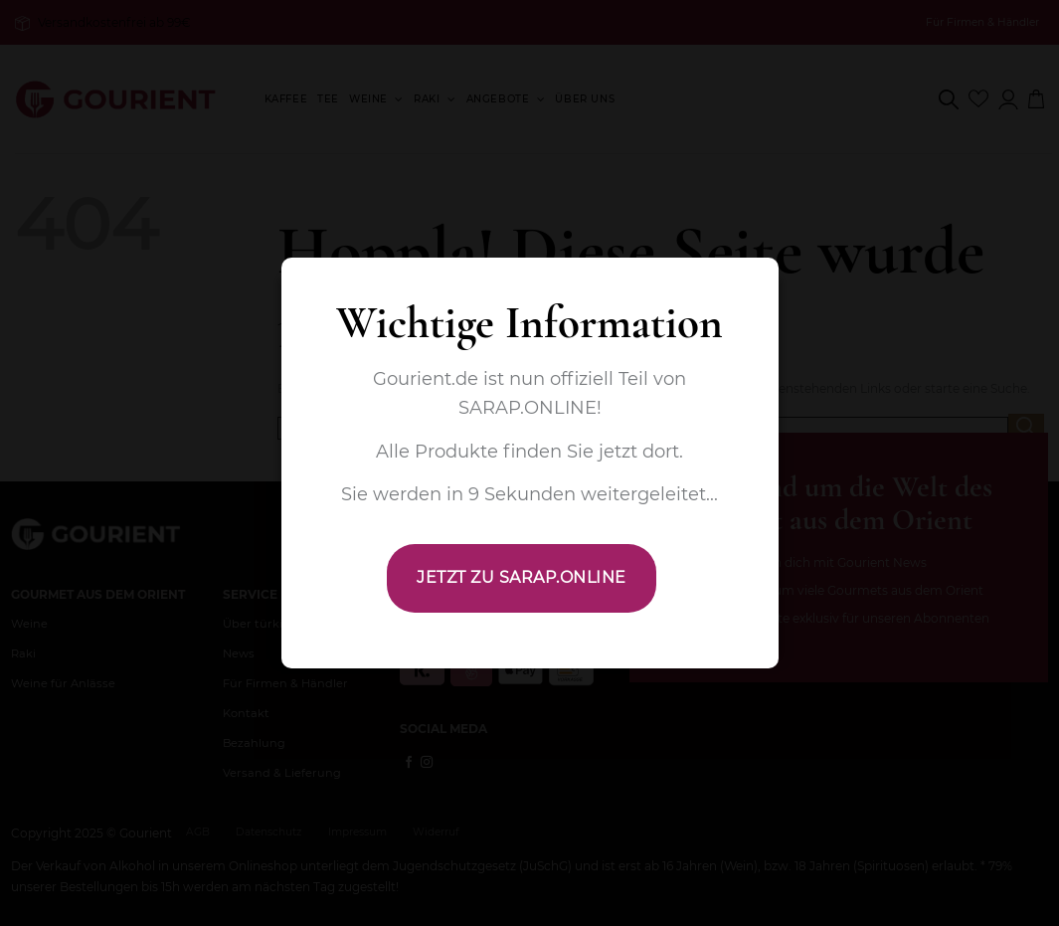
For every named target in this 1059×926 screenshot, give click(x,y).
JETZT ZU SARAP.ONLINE (521, 577)
